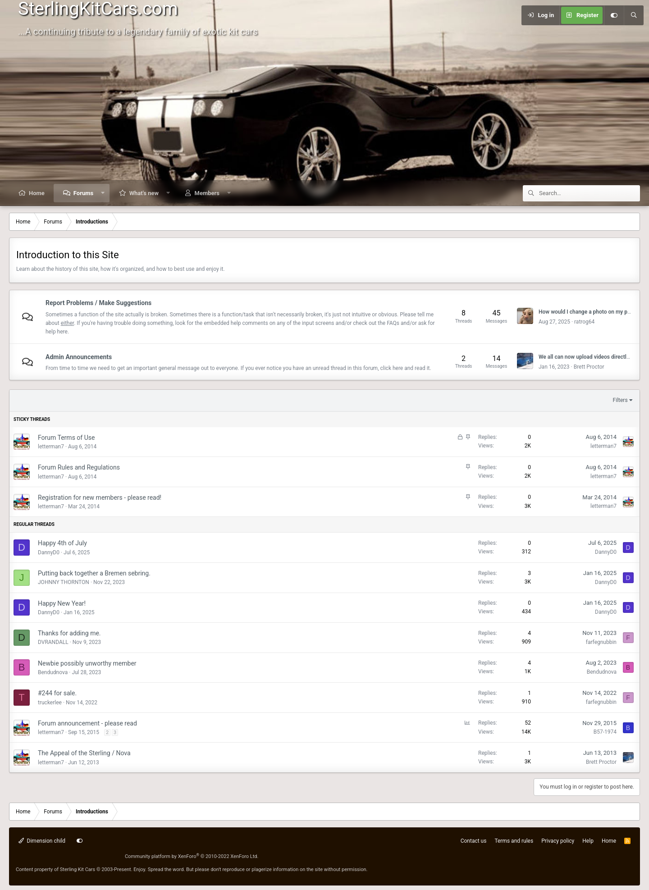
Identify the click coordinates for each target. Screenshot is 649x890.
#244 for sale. (57, 693)
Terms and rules (513, 841)
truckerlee (50, 702)
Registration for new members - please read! (99, 497)
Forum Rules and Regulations (79, 467)
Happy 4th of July (62, 543)
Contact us (474, 841)
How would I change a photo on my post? (588, 312)
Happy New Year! (62, 603)
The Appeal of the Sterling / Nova (84, 753)
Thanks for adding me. (69, 633)
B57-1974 (605, 732)
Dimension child (41, 841)
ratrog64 (584, 322)
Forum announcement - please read (87, 723)
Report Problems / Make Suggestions (98, 302)
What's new (144, 193)
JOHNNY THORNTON (63, 582)
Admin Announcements (79, 357)
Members (207, 193)
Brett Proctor (589, 367)
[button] (103, 193)
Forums (83, 193)
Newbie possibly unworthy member (87, 663)
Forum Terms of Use (66, 437)
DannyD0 (48, 552)
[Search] (634, 15)
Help (588, 841)
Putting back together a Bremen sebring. (94, 573)
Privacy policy (557, 841)
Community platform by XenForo (192, 856)
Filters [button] (620, 400)
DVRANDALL (53, 642)
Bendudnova (53, 672)
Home (37, 193)
